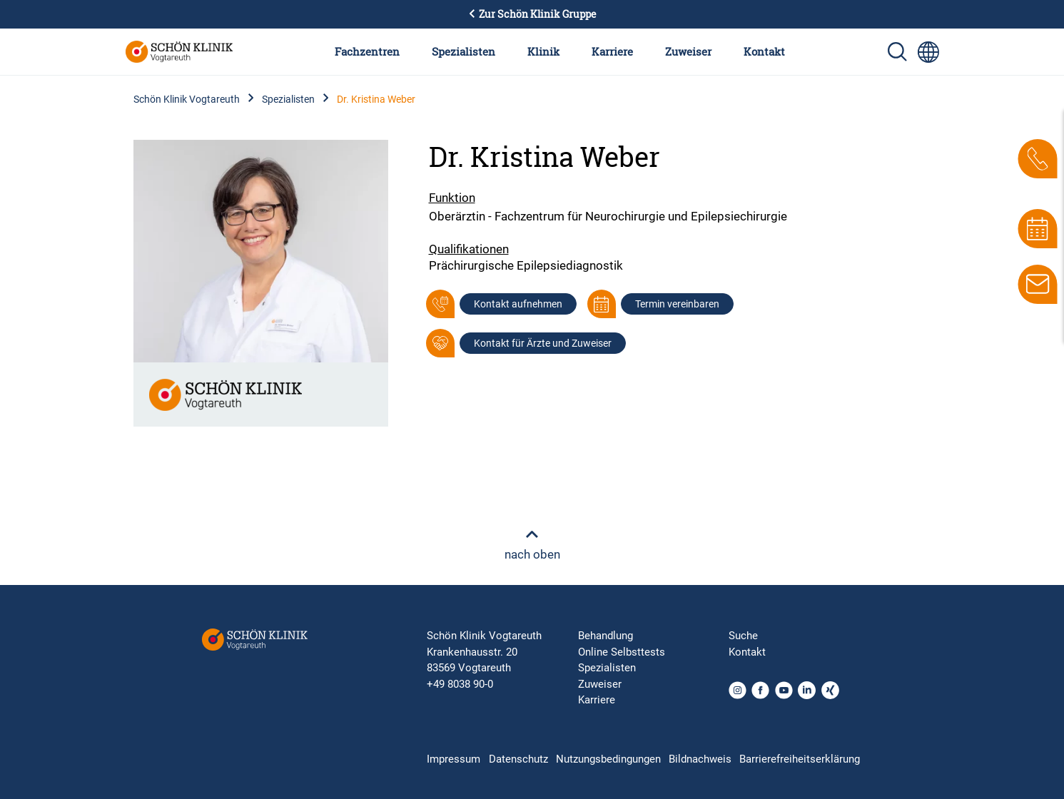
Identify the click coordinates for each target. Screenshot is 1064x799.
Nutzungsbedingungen (608, 759)
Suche (743, 635)
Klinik (543, 51)
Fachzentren (367, 51)
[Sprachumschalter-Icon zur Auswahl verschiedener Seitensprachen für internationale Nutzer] (928, 52)
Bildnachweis (700, 759)
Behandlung (605, 635)
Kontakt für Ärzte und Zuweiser (543, 343)
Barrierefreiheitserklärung (799, 759)
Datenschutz (518, 759)
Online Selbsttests (621, 652)
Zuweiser (688, 51)
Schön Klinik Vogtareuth (186, 99)
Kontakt (764, 51)
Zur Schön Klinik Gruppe (532, 14)
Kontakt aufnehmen (518, 304)
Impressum (453, 759)
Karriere (612, 51)
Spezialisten (463, 51)
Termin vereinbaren (677, 304)
